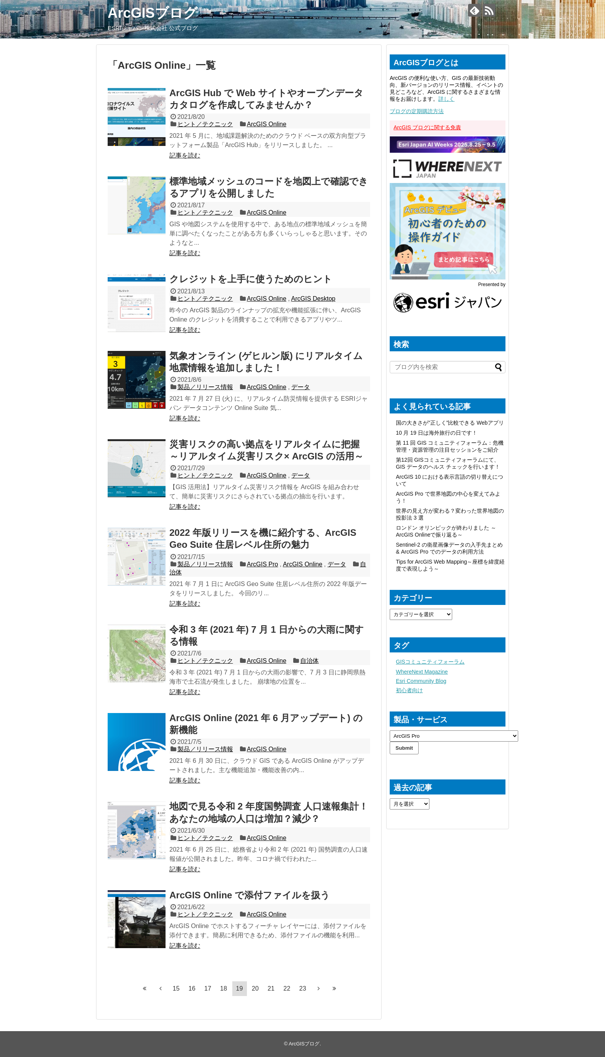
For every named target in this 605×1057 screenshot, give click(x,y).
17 (207, 988)
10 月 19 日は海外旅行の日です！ (436, 433)
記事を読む (184, 155)
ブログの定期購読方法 (417, 111)
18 (223, 988)
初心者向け (409, 690)
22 (287, 988)
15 (176, 988)
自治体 (309, 660)
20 (255, 988)
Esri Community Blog (421, 681)
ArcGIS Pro (262, 564)
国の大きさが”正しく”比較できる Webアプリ (450, 423)
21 (271, 988)
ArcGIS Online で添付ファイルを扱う (249, 895)
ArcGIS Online (266, 124)
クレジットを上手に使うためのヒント (250, 279)
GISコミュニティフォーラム (430, 662)
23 (302, 988)
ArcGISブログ (153, 13)
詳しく (446, 99)
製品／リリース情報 (205, 387)
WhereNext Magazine (422, 672)
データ (300, 387)
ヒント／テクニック (205, 124)
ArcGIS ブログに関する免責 (427, 127)
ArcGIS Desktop (313, 298)
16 (192, 988)
